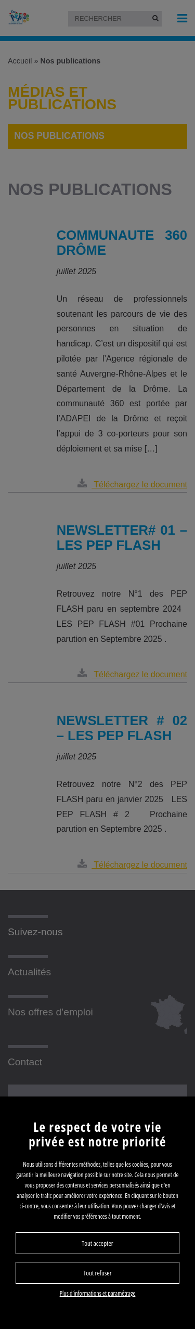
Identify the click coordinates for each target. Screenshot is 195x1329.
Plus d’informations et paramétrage (98, 1293)
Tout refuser (97, 1273)
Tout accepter (97, 1243)
